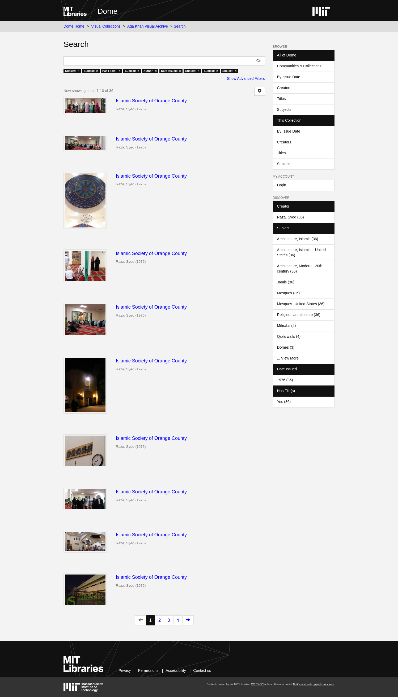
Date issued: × (171, 70)
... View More (288, 358)
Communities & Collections (299, 66)
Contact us (202, 670)
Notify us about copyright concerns (313, 684)
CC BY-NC (257, 684)
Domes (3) (285, 347)
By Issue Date (288, 77)
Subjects (284, 109)
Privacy (124, 670)
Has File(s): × (111, 70)
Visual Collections (105, 26)
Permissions (148, 670)
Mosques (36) (288, 293)
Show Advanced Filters (246, 78)
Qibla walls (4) (289, 336)
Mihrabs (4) (286, 325)
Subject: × (72, 70)
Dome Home (73, 26)
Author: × (150, 70)
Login (281, 185)
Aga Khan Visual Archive (147, 26)
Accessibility (176, 670)
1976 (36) (285, 380)
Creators (284, 88)
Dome (107, 11)
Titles (281, 99)
